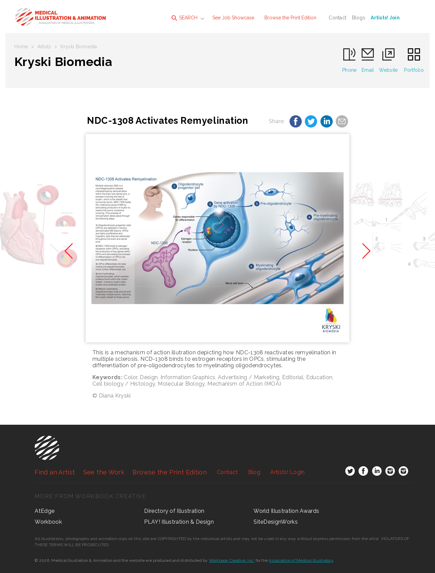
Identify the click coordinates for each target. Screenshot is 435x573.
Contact (337, 17)
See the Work (103, 472)
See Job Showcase (233, 17)
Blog (254, 472)
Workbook (48, 522)
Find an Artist (55, 472)
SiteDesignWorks (276, 522)
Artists (44, 46)
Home (21, 46)
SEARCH (184, 18)
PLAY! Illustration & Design (179, 522)
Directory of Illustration (174, 511)
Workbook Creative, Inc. (232, 560)
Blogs (358, 17)
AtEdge (44, 511)
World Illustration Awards (286, 511)
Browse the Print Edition (290, 17)
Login (287, 472)
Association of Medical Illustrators (301, 560)
